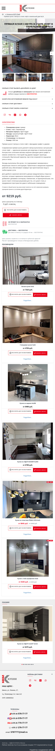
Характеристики (8, 122)
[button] (4, 53)
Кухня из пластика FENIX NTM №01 (27, 520)
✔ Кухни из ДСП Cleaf (12, 14)
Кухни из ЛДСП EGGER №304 (27, 462)
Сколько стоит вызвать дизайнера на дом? (19, 88)
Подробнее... (27, 300)
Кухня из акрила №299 (28, 403)
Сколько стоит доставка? (12, 103)
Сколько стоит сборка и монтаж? (15, 108)
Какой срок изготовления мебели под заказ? (19, 99)
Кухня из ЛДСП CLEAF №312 (27, 644)
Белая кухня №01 (28, 286)
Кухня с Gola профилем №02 (27, 578)
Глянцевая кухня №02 (28, 345)
